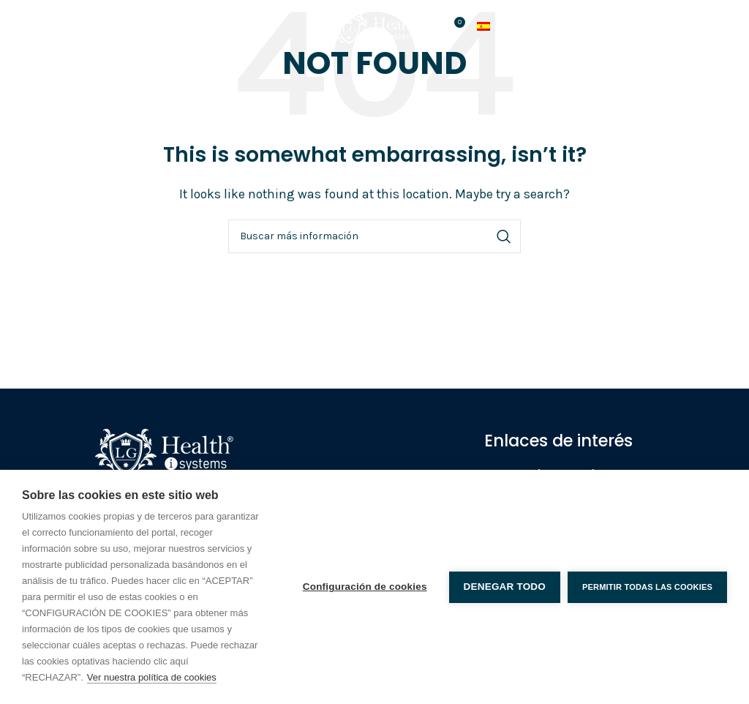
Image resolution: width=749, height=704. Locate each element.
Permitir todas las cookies (647, 587)
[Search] (374, 236)
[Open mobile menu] (45, 27)
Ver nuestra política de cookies (152, 677)
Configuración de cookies (365, 586)
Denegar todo (505, 586)
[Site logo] (374, 26)
